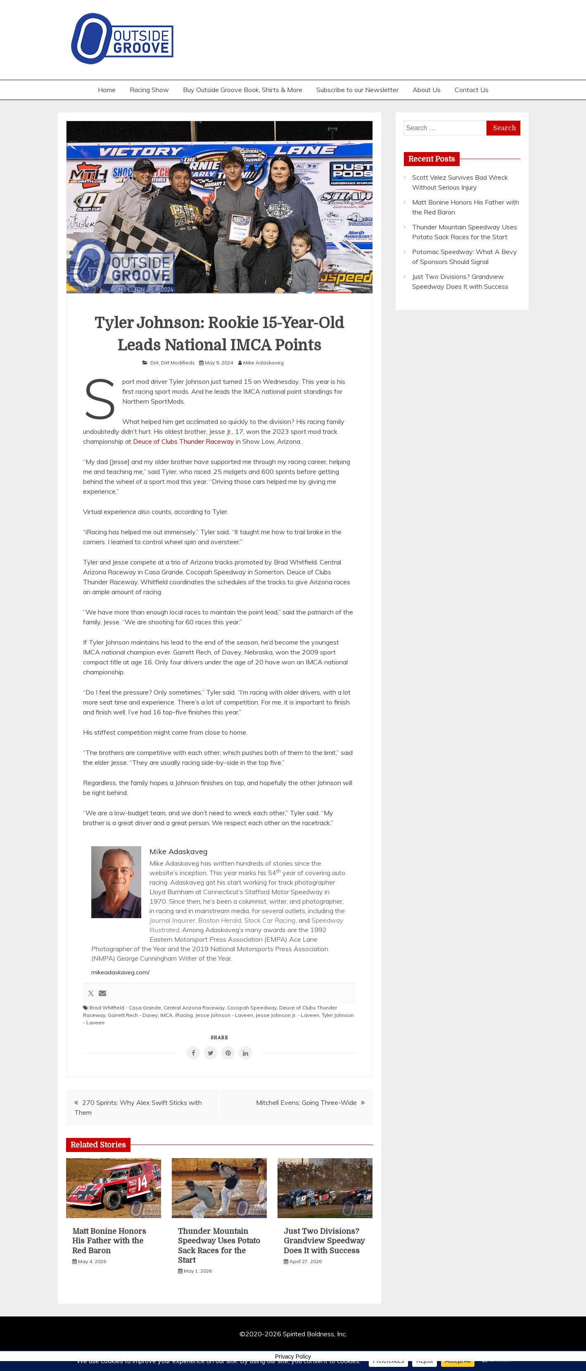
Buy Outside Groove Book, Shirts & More (242, 90)
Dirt (154, 362)
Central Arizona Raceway (194, 1007)
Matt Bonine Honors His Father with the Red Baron (109, 1241)
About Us (427, 90)
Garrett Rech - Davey (133, 1015)
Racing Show (149, 90)
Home (107, 90)
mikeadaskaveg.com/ (120, 972)
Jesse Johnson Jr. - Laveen (287, 1015)
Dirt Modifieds (178, 362)
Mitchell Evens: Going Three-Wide (306, 1102)
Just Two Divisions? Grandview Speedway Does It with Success (324, 1241)
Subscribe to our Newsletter (357, 90)
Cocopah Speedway (252, 1007)
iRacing (184, 1015)
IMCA (166, 1015)
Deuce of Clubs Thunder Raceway (183, 441)
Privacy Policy (293, 1356)
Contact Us (472, 90)
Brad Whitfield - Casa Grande (125, 1007)
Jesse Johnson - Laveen (224, 1015)
